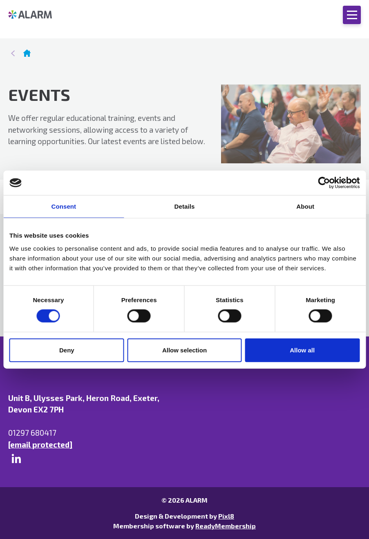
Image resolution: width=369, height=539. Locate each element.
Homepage (27, 53)
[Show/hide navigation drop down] (352, 15)
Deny (66, 349)
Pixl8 (226, 516)
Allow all (302, 349)
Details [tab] (184, 206)
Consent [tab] (63, 206)
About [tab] (305, 206)
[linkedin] (16, 458)
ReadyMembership (225, 526)
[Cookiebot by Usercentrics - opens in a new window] (324, 183)
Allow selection (184, 349)
